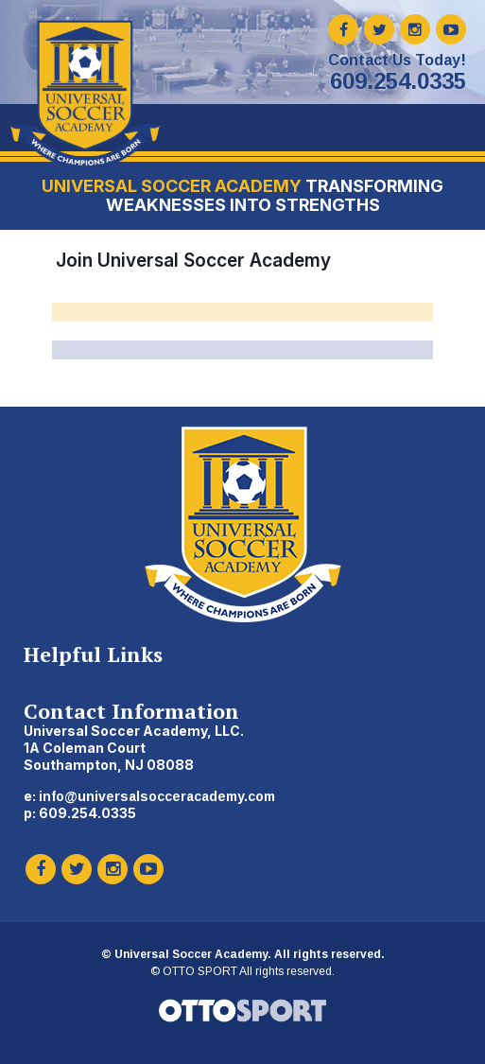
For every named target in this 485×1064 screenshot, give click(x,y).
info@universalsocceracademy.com (157, 796)
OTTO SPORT (200, 971)
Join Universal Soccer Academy (193, 260)
